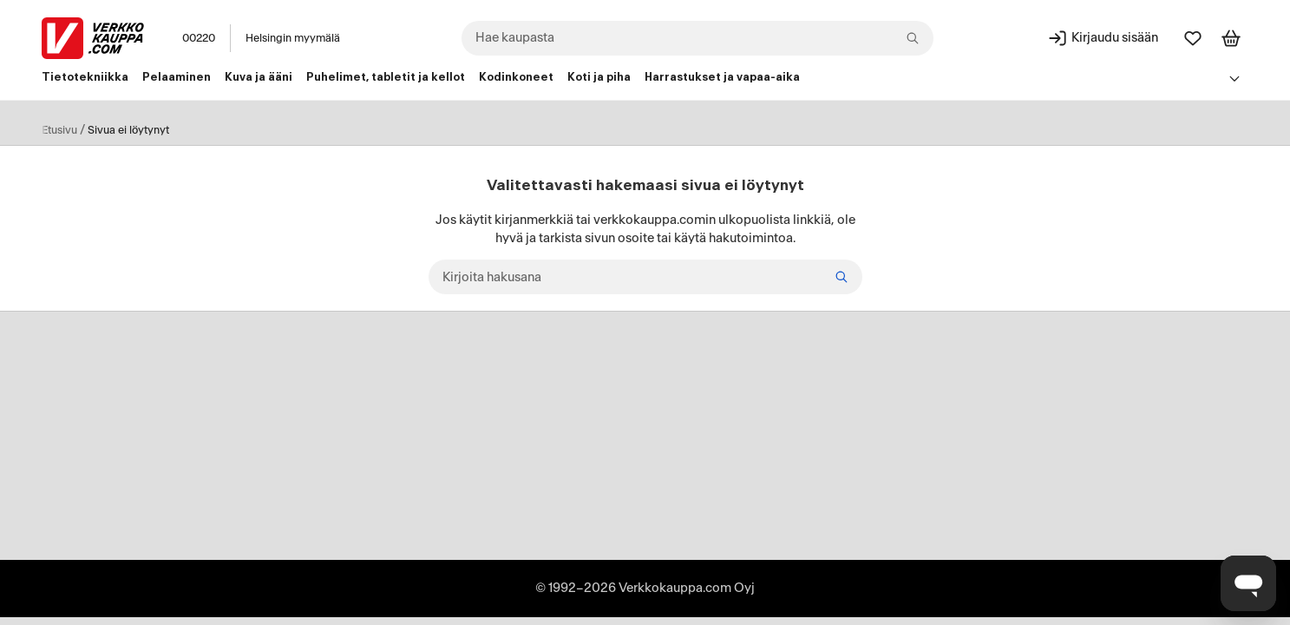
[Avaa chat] (1248, 583)
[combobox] (697, 38)
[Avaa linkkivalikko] (1234, 78)
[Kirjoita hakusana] (645, 277)
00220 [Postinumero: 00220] (198, 38)
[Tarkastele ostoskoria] (1231, 38)
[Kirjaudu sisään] (1102, 38)
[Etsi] (841, 277)
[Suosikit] (1192, 38)
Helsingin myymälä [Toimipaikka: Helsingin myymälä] (293, 38)
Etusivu (59, 130)
